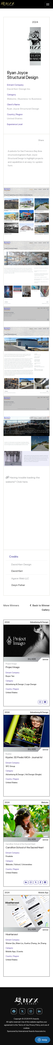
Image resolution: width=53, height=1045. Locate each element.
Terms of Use (23, 1025)
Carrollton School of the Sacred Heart (25, 847)
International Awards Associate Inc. (32, 1031)
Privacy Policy (34, 1025)
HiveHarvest (12, 934)
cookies (26, 1028)
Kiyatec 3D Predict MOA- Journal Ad (24, 757)
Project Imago (13, 667)
